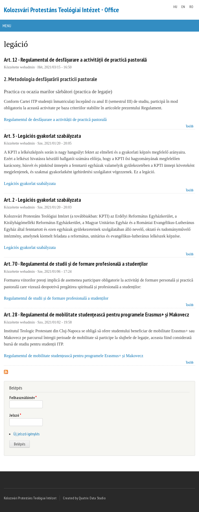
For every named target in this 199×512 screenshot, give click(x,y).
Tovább (189, 125)
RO (191, 6)
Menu (7, 25)
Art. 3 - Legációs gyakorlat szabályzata (42, 135)
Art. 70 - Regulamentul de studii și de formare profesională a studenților (76, 263)
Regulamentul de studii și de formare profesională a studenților (56, 298)
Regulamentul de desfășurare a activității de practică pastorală (55, 119)
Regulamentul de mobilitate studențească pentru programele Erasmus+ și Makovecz (73, 356)
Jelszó (15, 415)
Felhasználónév (23, 397)
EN (183, 6)
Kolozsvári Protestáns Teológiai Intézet (30, 498)
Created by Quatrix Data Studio (84, 498)
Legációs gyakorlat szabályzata (30, 183)
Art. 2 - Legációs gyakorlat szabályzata (42, 199)
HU (175, 6)
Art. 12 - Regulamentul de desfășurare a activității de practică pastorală (75, 59)
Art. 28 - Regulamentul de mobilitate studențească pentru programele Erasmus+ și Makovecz (96, 314)
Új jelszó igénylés (26, 433)
